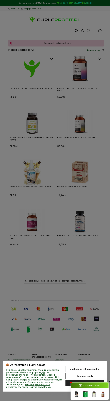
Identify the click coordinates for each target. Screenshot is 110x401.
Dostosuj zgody (84, 376)
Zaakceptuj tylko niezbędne (84, 369)
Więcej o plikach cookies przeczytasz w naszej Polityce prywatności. (28, 385)
